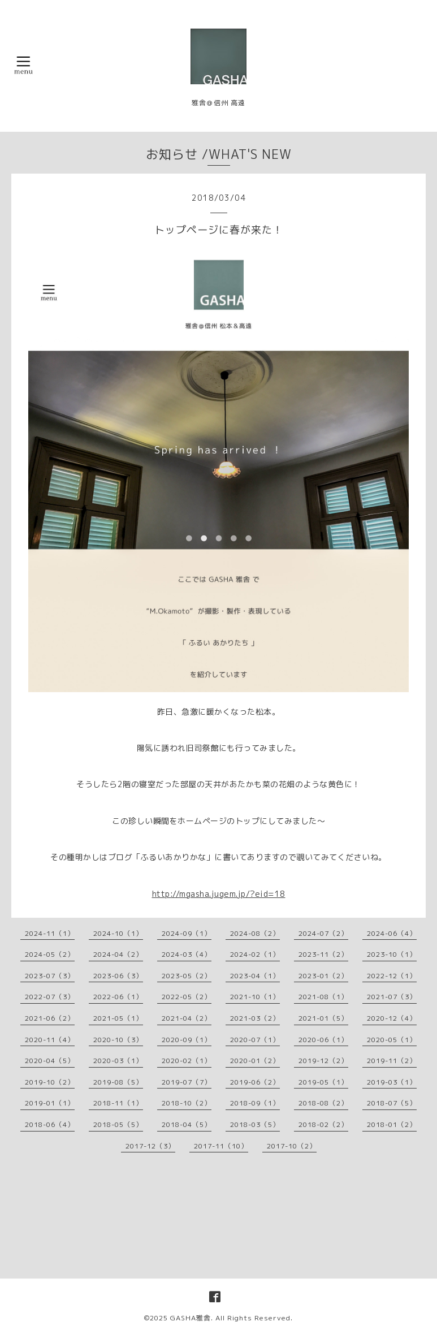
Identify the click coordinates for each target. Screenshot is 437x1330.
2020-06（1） (323, 1039)
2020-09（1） (186, 1039)
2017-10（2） (292, 1146)
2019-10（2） (50, 1082)
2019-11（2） (392, 1060)
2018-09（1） (255, 1103)
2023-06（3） (118, 976)
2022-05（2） (186, 996)
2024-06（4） (392, 933)
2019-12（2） (323, 1060)
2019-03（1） (392, 1082)
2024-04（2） (118, 954)
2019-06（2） (255, 1082)
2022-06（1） (118, 996)
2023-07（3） (50, 976)
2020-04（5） (50, 1060)
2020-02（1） (186, 1060)
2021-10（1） (255, 996)
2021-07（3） (392, 996)
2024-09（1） (186, 933)
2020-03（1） (118, 1060)
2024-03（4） (186, 954)
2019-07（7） (186, 1082)
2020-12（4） (392, 1018)
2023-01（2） (323, 976)
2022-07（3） (50, 996)
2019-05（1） (323, 1082)
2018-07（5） (392, 1103)
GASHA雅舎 (190, 1318)
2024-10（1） (118, 933)
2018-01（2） (392, 1124)
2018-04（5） (186, 1124)
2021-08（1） (323, 996)
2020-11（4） (50, 1039)
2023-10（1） (392, 954)
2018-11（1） (118, 1103)
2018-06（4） (50, 1124)
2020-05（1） (392, 1039)
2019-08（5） (118, 1082)
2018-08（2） (323, 1103)
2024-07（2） (323, 933)
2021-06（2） (50, 1018)
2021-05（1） (118, 1018)
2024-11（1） (50, 933)
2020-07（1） (255, 1039)
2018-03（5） (255, 1124)
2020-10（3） (118, 1039)
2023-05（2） (186, 976)
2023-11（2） (323, 954)
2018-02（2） (323, 1124)
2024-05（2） (50, 954)
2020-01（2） (255, 1060)
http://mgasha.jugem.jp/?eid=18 (218, 893)
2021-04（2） (186, 1018)
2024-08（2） (255, 933)
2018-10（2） (186, 1103)
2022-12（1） (392, 976)
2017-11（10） (221, 1146)
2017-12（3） (150, 1146)
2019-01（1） (50, 1103)
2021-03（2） (255, 1018)
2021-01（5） (323, 1018)
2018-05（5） (118, 1124)
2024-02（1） (255, 954)
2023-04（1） (255, 976)
